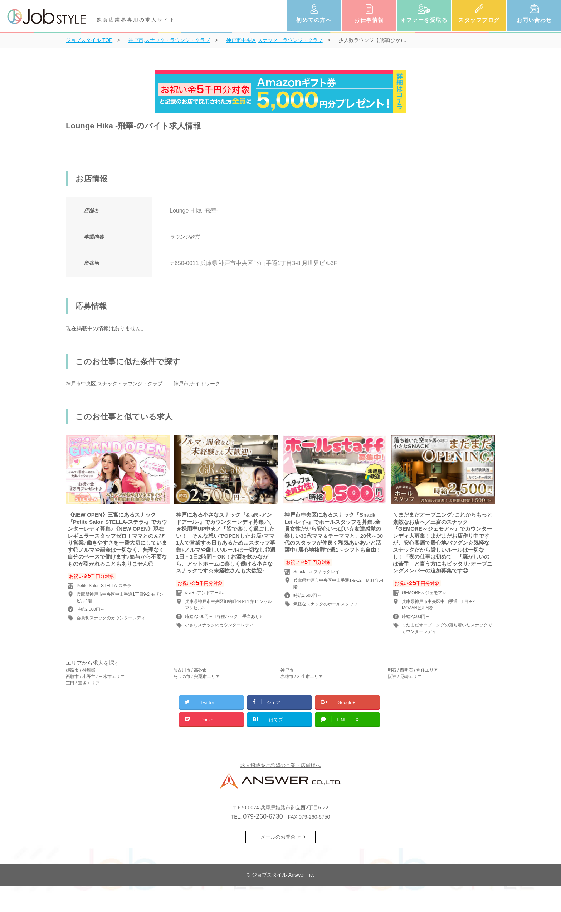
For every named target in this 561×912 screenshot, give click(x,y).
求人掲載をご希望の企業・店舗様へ (280, 765)
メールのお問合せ (280, 837)
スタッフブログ (479, 20)
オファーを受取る (424, 20)
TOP (89, 40)
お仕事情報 (369, 20)
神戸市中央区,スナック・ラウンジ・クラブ (114, 383)
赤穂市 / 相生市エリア (301, 676)
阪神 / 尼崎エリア (404, 676)
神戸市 (286, 670)
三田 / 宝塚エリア (82, 683)
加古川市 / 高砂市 (190, 670)
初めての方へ (314, 20)
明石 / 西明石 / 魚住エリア (413, 670)
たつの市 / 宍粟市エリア (196, 676)
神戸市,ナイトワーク (197, 383)
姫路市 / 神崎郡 (80, 670)
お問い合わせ (534, 20)
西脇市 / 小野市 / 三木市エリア (95, 676)
